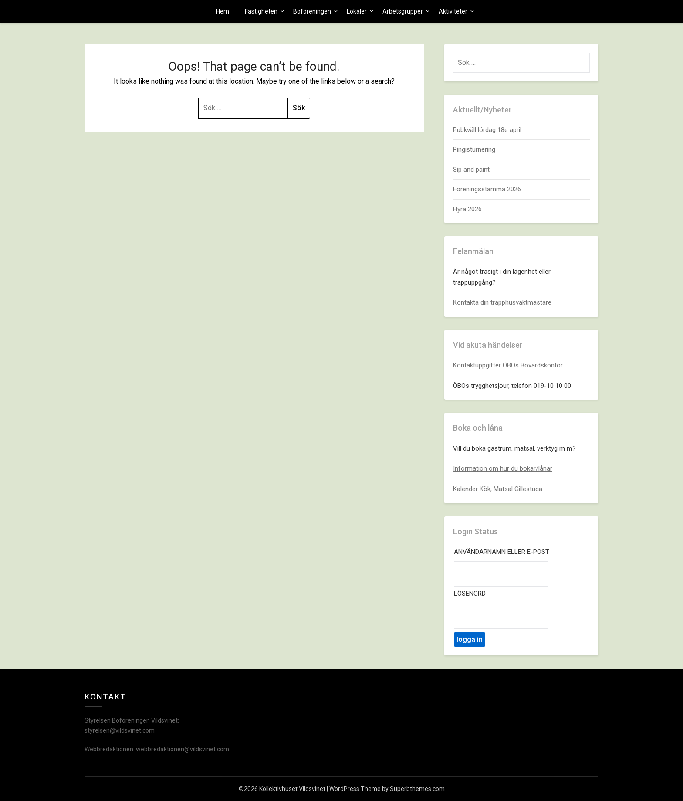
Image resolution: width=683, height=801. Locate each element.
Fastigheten (261, 11)
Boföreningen (312, 11)
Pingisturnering (474, 149)
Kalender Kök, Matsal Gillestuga (497, 489)
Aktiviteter (453, 11)
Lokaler (357, 11)
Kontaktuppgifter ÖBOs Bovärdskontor (508, 365)
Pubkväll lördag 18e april (487, 130)
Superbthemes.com (417, 788)
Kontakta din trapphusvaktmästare (502, 302)
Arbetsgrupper (402, 11)
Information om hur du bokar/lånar (502, 468)
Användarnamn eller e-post (501, 552)
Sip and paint (471, 169)
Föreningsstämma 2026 (487, 189)
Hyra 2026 (467, 209)
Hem (222, 11)
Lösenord (470, 593)
